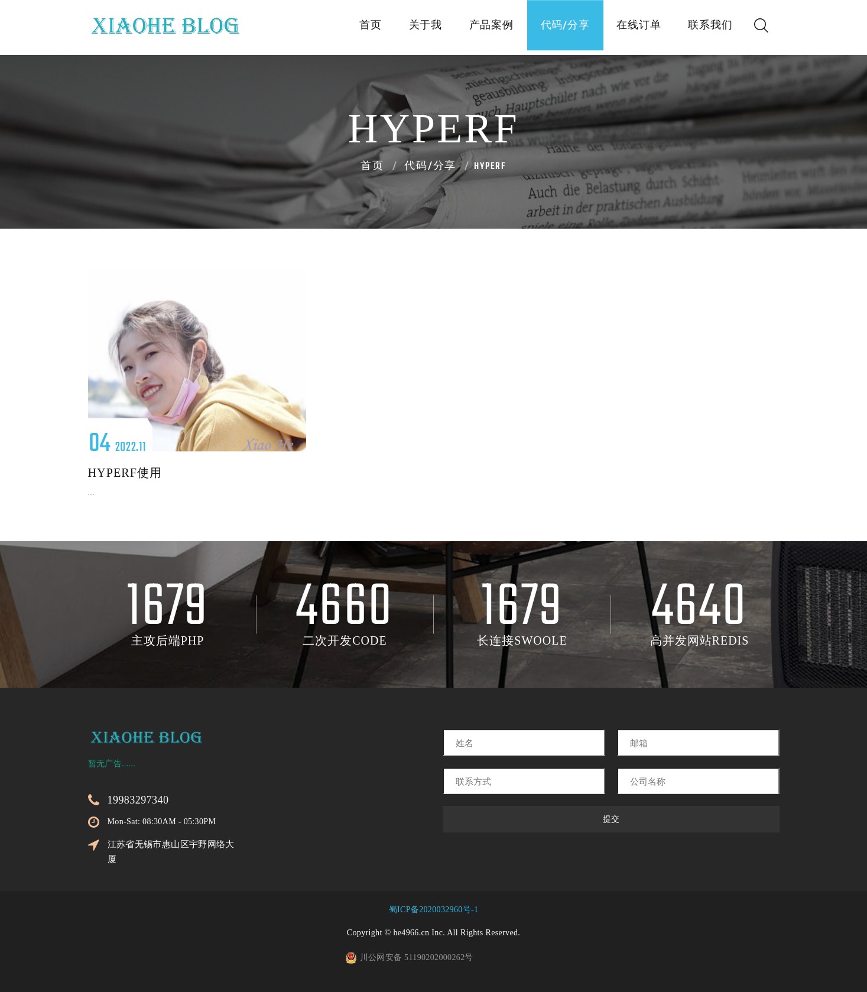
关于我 (397, 28)
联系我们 (707, 28)
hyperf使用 (125, 472)
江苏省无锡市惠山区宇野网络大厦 (171, 851)
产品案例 (469, 28)
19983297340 (138, 800)
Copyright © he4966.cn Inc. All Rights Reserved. (433, 932)
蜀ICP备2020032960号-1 (434, 909)
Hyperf (490, 166)
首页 (336, 28)
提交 (611, 819)
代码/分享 (549, 28)
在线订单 (629, 28)
